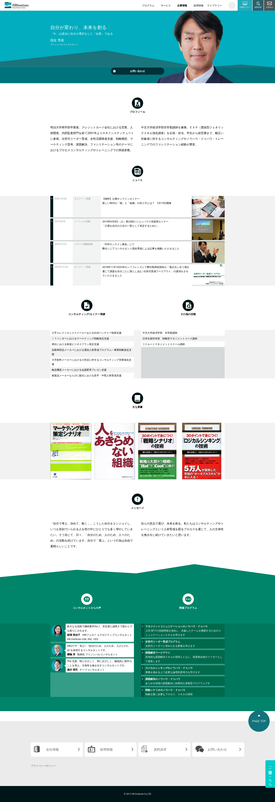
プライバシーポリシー (43, 765)
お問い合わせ (137, 71)
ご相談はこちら (270, 774)
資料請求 (160, 749)
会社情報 (52, 749)
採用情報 (198, 5)
